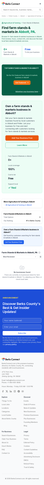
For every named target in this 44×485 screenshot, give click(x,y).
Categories (6, 411)
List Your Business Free (13, 242)
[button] (39, 252)
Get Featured (22, 82)
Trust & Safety (29, 467)
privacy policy (11, 344)
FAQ (3, 449)
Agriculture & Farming (34, 16)
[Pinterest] (19, 391)
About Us (5, 442)
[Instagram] (15, 391)
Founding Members (31, 422)
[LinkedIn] (11, 391)
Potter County (13, 16)
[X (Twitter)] (7, 391)
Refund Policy (29, 464)
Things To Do (7, 401)
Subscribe (22, 333)
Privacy (26, 435)
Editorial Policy (29, 442)
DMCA (26, 460)
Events (26, 401)
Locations (5, 408)
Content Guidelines (31, 449)
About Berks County (9, 419)
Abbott (22, 16)
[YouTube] (23, 391)
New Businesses (30, 411)
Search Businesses (9, 435)
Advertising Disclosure (32, 457)
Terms (26, 439)
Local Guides (6, 415)
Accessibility (28, 453)
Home (4, 16)
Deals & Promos (29, 404)
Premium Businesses (31, 415)
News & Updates (30, 408)
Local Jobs (6, 404)
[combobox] (20, 257)
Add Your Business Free (22, 138)
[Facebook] (3, 391)
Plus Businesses (29, 419)
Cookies (27, 446)
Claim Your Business (9, 439)
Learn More (22, 145)
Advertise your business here (28, 91)
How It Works (6, 446)
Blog (25, 426)
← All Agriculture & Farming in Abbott (18, 205)
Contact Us (6, 453)
